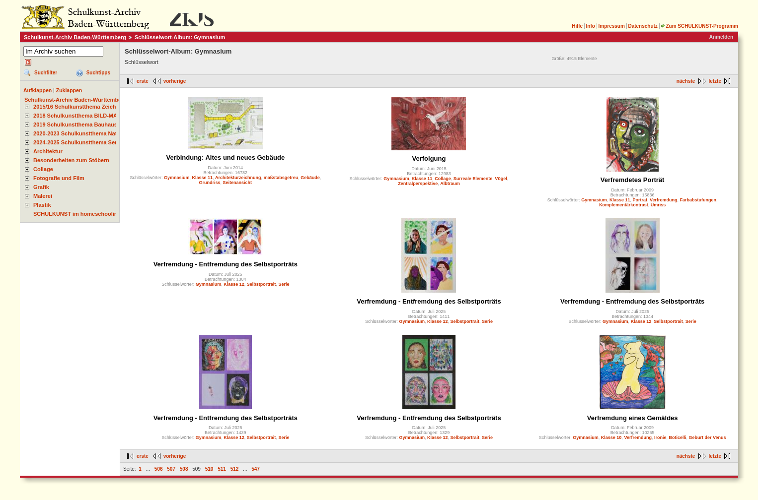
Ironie (660, 437)
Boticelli (677, 437)
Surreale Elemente (473, 178)
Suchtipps (98, 72)
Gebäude (310, 177)
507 (171, 469)
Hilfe (577, 26)
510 (209, 469)
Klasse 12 (234, 284)
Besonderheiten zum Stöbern (71, 160)
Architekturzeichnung (238, 177)
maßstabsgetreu (281, 177)
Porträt (639, 199)
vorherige (174, 81)
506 (158, 469)
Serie (283, 284)
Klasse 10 (611, 437)
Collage (43, 169)
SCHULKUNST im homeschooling (77, 214)
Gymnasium (177, 177)
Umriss (658, 204)
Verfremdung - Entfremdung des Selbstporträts (225, 264)
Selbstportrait (261, 284)
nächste (686, 81)
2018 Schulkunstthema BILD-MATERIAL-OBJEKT (96, 116)
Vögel (501, 178)
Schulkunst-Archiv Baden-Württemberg (75, 37)
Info (590, 26)
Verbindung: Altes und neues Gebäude (225, 157)
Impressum (611, 26)
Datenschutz (642, 26)
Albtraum (450, 183)
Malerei (42, 196)
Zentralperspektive (418, 183)
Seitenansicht (237, 182)
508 (184, 469)
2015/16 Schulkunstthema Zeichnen (79, 107)
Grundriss (210, 182)
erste (143, 81)
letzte (714, 81)
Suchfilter (45, 72)
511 (222, 469)
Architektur (48, 151)
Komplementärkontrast (623, 204)
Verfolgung (429, 158)
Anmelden (721, 37)
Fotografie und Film (58, 178)
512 (234, 469)
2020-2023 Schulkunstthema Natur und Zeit (89, 133)
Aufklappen (37, 90)
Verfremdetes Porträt (633, 180)
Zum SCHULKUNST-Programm (699, 26)
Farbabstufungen (698, 199)
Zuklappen (69, 90)
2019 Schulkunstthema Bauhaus (75, 124)
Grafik (41, 187)
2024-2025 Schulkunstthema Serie (77, 142)
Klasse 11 (202, 177)
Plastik (42, 205)
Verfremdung (664, 199)
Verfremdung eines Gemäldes (632, 418)
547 (255, 469)
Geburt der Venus (707, 437)
